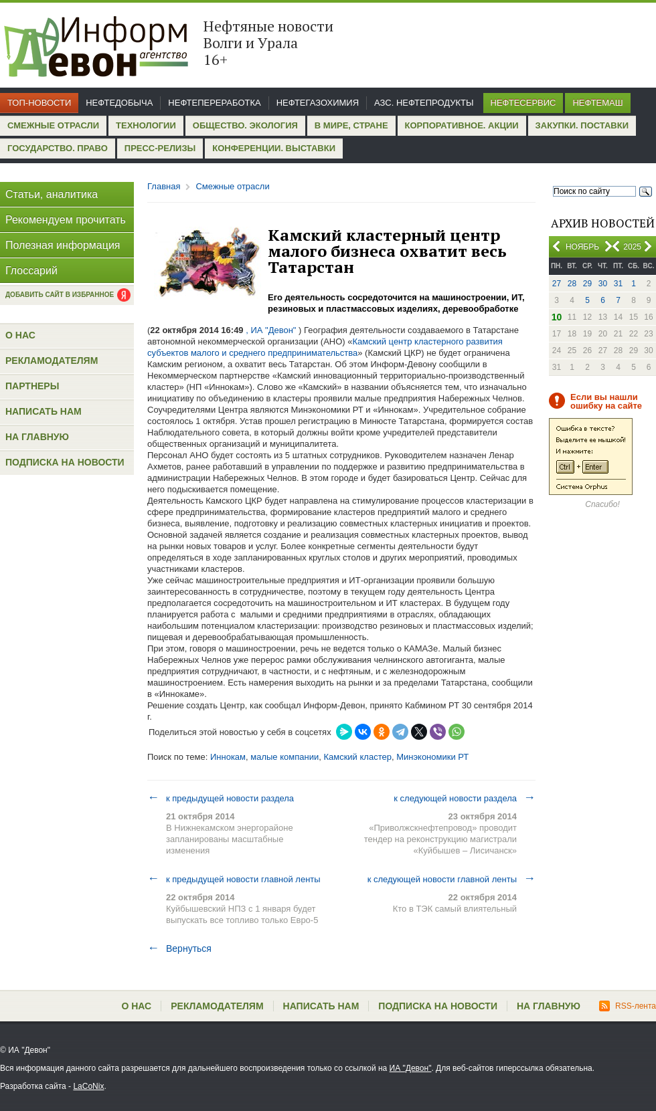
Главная (163, 186)
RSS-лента (627, 1006)
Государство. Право (57, 148)
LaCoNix (88, 1086)
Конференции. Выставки (273, 148)
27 (556, 283)
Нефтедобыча (119, 103)
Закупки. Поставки (582, 125)
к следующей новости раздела (465, 798)
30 (602, 283)
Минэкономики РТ (432, 757)
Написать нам (43, 411)
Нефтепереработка (214, 103)
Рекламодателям (51, 360)
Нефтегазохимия (317, 103)
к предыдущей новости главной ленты (234, 879)
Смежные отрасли (53, 125)
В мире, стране (351, 125)
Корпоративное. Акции (462, 125)
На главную (37, 436)
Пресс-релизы (160, 148)
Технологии (146, 125)
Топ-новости (39, 103)
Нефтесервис (523, 103)
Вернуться (179, 948)
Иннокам (228, 757)
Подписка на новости (65, 462)
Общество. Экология (245, 125)
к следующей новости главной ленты (451, 879)
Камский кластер (357, 757)
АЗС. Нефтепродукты (423, 103)
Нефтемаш (597, 103)
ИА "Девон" (411, 1068)
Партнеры (32, 386)
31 (618, 283)
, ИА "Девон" (271, 330)
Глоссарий (31, 270)
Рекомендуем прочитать (65, 219)
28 (572, 283)
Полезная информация (62, 245)
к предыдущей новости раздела (220, 798)
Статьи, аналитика (51, 194)
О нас (20, 335)
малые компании (284, 757)
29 (587, 283)
